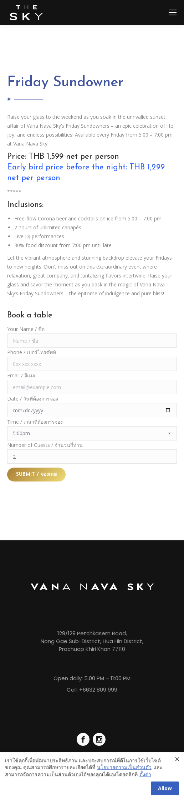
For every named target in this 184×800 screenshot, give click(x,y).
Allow (165, 792)
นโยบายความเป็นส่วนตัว (124, 771)
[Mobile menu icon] (172, 12)
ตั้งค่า (145, 778)
